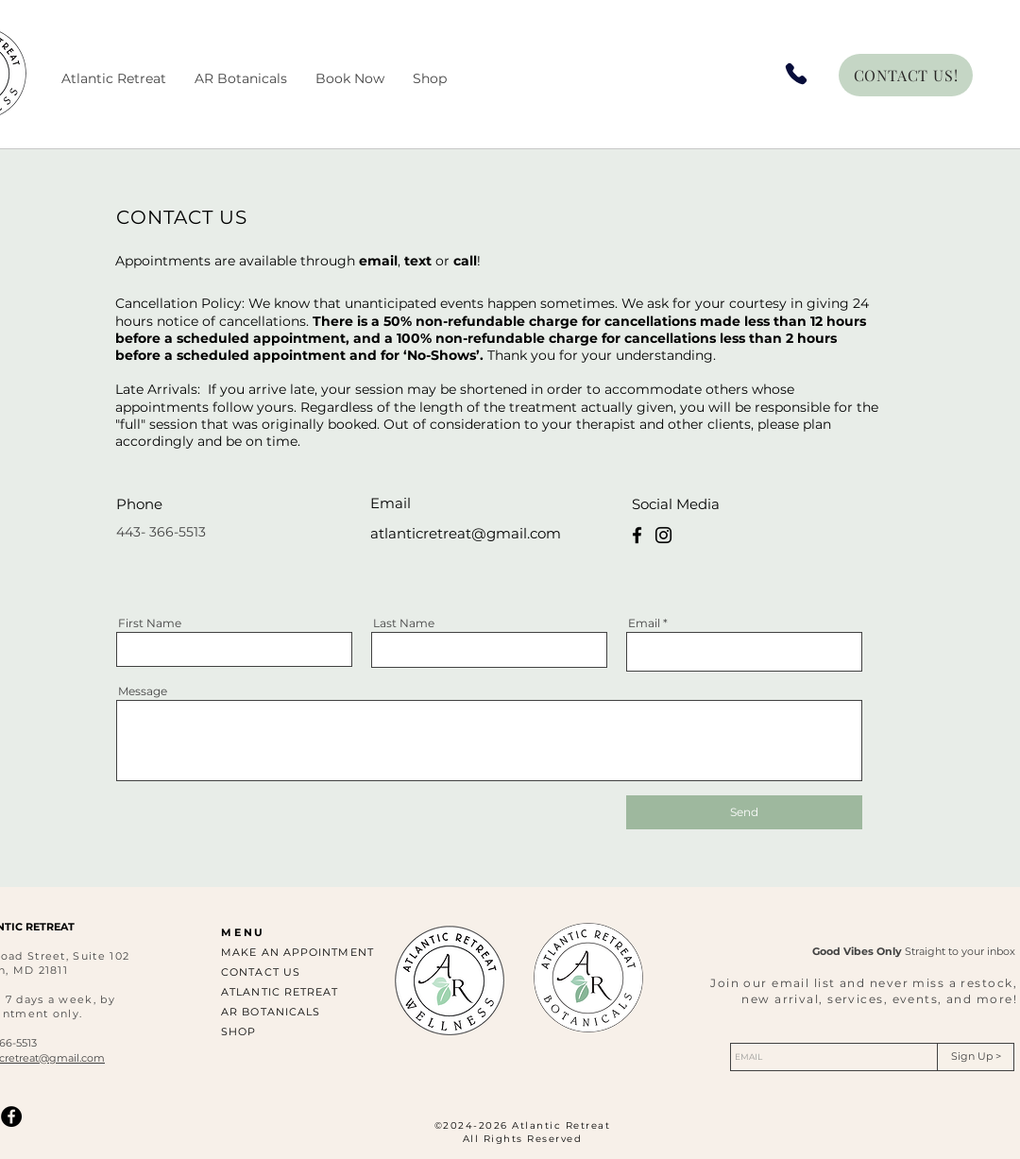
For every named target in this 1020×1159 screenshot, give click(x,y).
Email (644, 623)
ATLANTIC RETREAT (280, 991)
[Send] (744, 812)
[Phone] (796, 73)
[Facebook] (637, 535)
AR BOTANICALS (270, 1011)
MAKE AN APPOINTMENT (297, 952)
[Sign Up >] (975, 1057)
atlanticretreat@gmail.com (465, 533)
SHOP (238, 1031)
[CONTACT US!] (906, 75)
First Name (149, 623)
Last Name (403, 623)
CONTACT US (260, 972)
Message (142, 691)
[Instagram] (663, 535)
